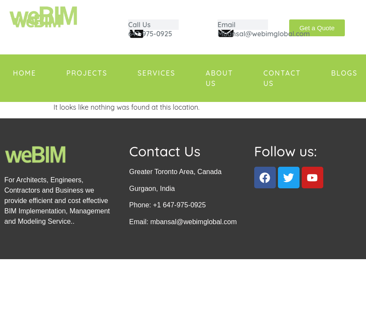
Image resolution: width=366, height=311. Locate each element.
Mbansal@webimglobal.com (264, 33)
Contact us (282, 78)
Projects (86, 73)
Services (157, 73)
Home (24, 73)
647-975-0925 (150, 33)
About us (219, 78)
